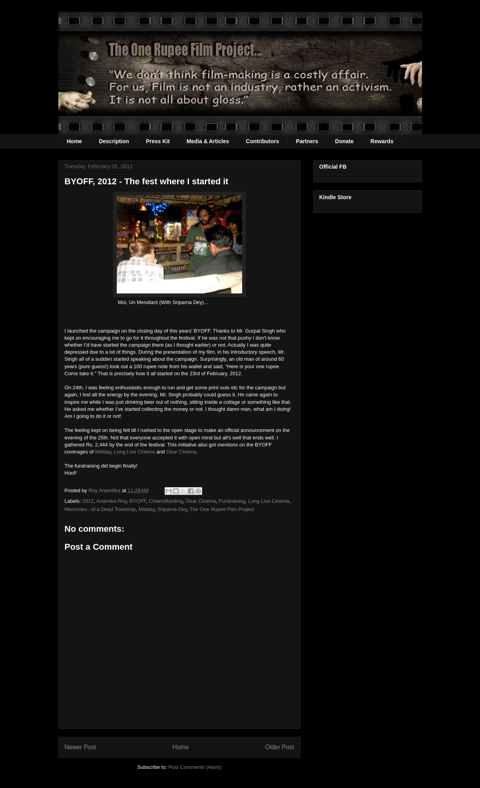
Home (74, 141)
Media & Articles (208, 141)
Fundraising (232, 501)
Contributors (262, 141)
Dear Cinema (181, 452)
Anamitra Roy (111, 501)
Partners (307, 141)
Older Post (279, 747)
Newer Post (80, 747)
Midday (103, 452)
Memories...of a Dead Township (100, 509)
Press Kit (158, 141)
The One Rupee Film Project (222, 509)
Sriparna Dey (172, 509)
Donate (344, 141)
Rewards (382, 141)
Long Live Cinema (134, 452)
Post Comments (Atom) (194, 767)
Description (114, 141)
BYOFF (138, 501)
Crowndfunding (166, 501)
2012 (88, 501)
